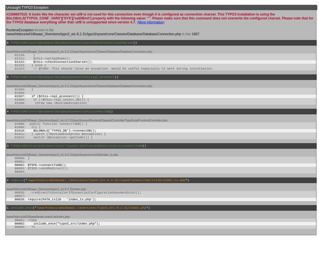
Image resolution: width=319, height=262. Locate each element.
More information (150, 22)
